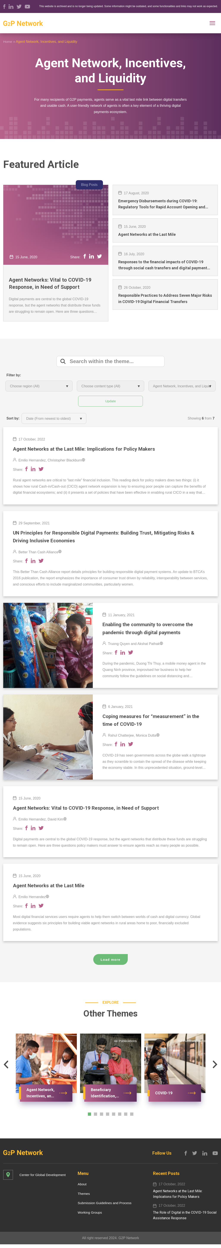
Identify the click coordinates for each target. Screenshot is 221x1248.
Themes (82, 1197)
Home (8, 41)
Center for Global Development (43, 1178)
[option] (46, 1075)
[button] (6, 1068)
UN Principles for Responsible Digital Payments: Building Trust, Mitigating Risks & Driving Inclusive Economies (109, 538)
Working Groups (88, 1216)
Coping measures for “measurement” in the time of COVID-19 (153, 723)
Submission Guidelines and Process (103, 1206)
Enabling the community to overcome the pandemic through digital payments (150, 630)
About (80, 1187)
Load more (110, 963)
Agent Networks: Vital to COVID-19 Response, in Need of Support (50, 283)
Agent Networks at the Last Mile (51, 890)
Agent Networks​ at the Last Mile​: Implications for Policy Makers (88, 449)
